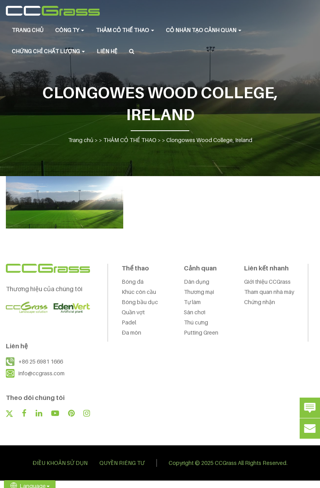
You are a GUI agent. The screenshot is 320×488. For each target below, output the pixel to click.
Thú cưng (196, 322)
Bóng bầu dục (140, 302)
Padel (129, 322)
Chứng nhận (259, 302)
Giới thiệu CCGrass (267, 281)
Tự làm (192, 302)
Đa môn (131, 332)
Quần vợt (133, 312)
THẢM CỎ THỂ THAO (125, 30)
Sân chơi (194, 312)
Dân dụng (196, 281)
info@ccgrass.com (41, 373)
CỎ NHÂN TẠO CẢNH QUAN (203, 30)
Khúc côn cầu (139, 291)
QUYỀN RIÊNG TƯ (122, 462)
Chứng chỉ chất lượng (48, 51)
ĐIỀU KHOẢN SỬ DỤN (60, 462)
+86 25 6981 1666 (40, 361)
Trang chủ (27, 30)
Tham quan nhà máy (269, 291)
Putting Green (201, 332)
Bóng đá (133, 281)
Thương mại (199, 291)
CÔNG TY (69, 30)
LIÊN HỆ (107, 51)
